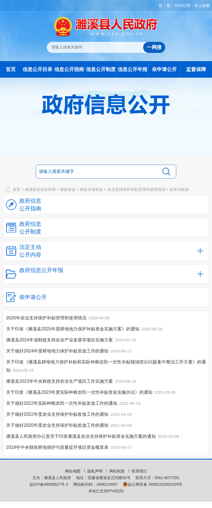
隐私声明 (95, 471)
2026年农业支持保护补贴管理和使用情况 (47, 318)
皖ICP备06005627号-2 (49, 484)
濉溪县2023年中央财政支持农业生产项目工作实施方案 (60, 381)
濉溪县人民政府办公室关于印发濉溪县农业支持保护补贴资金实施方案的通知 (81, 436)
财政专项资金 (91, 189)
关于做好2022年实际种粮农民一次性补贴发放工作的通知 (62, 403)
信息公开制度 (101, 69)
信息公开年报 (132, 69)
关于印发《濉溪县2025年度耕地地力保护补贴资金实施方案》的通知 (73, 329)
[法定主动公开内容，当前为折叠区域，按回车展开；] (106, 250)
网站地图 (73, 471)
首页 (11, 69)
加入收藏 (202, 5)
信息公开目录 (37, 69)
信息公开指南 (69, 69)
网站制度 (117, 471)
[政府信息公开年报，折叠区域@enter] (106, 274)
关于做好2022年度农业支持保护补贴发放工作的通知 (58, 414)
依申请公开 (164, 69)
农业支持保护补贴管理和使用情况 (136, 189)
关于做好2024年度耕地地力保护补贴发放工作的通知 (58, 351)
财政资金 (67, 189)
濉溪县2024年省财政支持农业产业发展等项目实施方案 (60, 340)
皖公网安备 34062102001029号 (152, 484)
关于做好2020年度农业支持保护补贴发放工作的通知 (58, 425)
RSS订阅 (182, 5)
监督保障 (196, 69)
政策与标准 (179, 189)
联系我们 (139, 471)
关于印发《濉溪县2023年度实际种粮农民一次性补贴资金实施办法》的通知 (80, 392)
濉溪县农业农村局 (40, 189)
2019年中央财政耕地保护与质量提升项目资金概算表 (58, 447)
